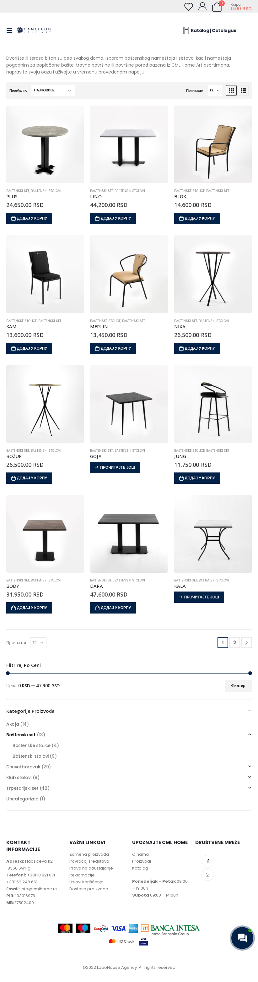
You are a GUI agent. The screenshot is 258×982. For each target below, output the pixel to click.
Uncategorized (22, 799)
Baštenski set (17, 190)
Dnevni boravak (23, 767)
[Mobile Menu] (11, 30)
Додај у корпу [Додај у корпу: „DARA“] (116, 607)
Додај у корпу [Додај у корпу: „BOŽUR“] (32, 478)
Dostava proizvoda (88, 889)
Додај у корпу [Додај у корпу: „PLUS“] (32, 218)
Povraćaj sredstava (89, 861)
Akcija (12, 724)
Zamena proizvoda (89, 854)
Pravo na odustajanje (91, 868)
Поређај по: (18, 90)
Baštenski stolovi (46, 190)
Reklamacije (82, 875)
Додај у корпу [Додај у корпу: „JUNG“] (200, 478)
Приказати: (195, 90)
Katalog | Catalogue (209, 30)
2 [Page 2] (234, 642)
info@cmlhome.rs (39, 889)
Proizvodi (141, 861)
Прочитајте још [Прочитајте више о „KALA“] (201, 597)
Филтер (238, 685)
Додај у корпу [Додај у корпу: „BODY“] (32, 607)
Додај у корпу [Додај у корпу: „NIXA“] (200, 348)
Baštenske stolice (189, 190)
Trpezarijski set (22, 788)
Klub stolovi (18, 777)
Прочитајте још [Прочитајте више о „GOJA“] (117, 467)
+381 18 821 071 (41, 875)
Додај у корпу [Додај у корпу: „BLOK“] (200, 218)
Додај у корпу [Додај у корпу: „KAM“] (32, 348)
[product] (45, 144)
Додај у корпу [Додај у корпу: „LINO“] (116, 218)
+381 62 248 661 (21, 882)
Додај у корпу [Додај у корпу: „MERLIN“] (116, 348)
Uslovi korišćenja (86, 882)
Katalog (140, 868)
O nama (140, 854)
